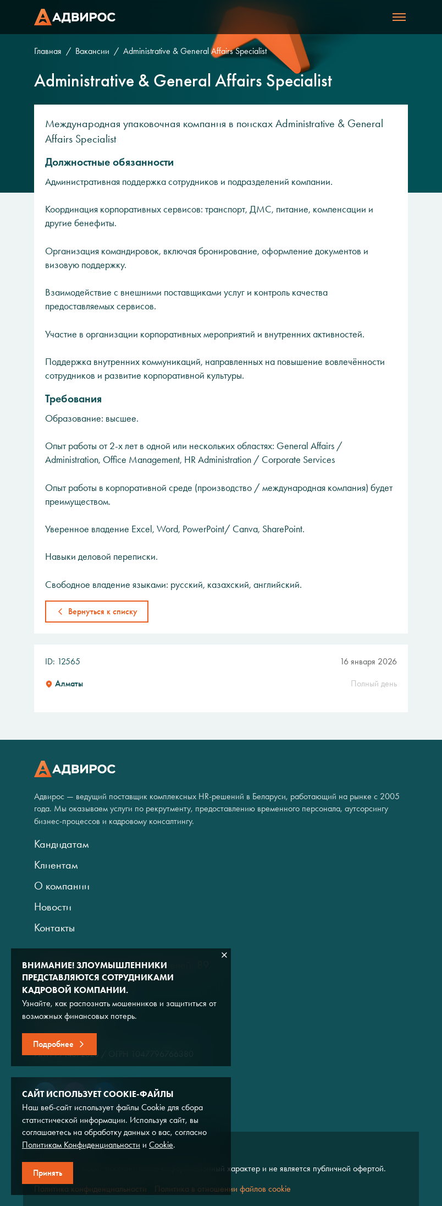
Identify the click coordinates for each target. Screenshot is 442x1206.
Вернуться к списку (102, 611)
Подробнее (53, 1044)
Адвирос (74, 17)
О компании (62, 885)
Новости (52, 906)
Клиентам (56, 864)
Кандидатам (61, 843)
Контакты (54, 927)
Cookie (161, 1144)
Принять (47, 1172)
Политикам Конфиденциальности (81, 1144)
